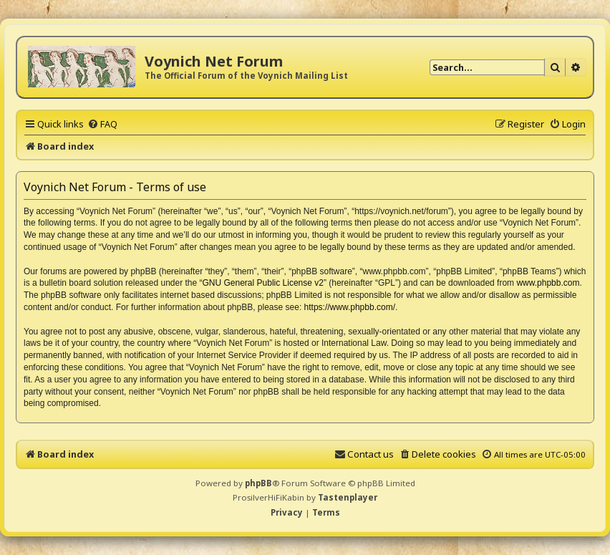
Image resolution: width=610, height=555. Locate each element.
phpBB (258, 483)
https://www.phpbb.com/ (349, 307)
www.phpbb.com (547, 283)
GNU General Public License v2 (263, 283)
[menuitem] (102, 123)
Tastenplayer (347, 497)
